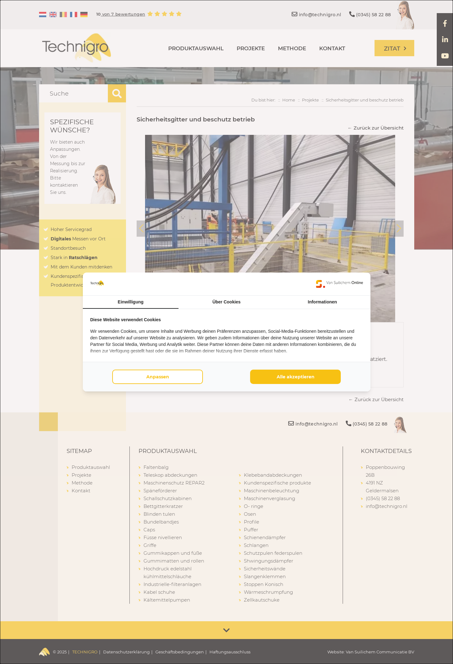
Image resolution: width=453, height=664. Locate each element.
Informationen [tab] (322, 301)
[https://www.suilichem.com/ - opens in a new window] (339, 284)
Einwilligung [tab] (130, 301)
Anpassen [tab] (157, 377)
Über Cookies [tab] (226, 301)
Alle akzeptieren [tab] (296, 377)
